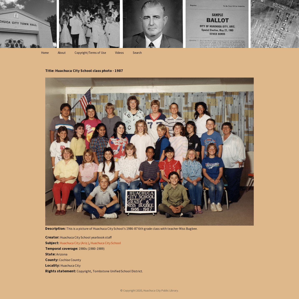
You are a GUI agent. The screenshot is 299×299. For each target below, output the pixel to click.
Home (45, 53)
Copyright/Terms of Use (90, 53)
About (62, 53)
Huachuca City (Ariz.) (74, 243)
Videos (119, 53)
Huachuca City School (105, 243)
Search (137, 53)
